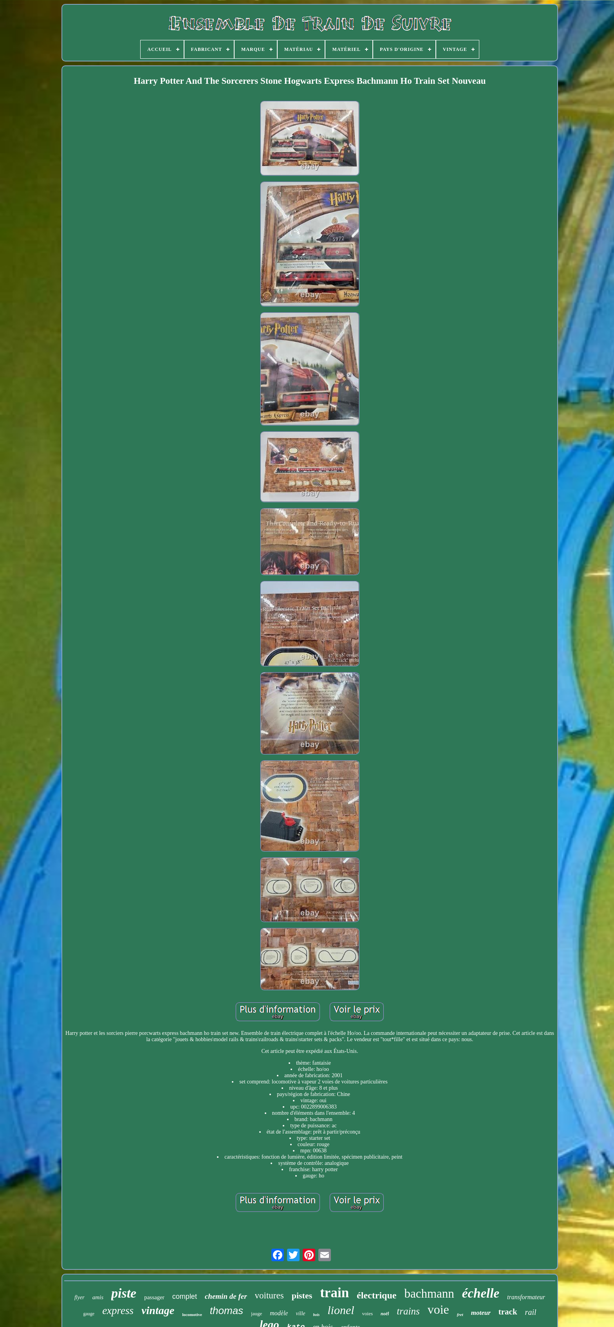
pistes (302, 1295)
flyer (79, 1297)
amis (97, 1297)
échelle (480, 1293)
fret (460, 1314)
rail (530, 1312)
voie (438, 1309)
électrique (376, 1295)
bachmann (429, 1293)
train (334, 1292)
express (118, 1310)
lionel (340, 1310)
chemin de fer (226, 1296)
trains (408, 1311)
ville (300, 1313)
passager (154, 1297)
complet (184, 1296)
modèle (279, 1313)
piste (123, 1293)
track (507, 1311)
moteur (481, 1312)
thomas (226, 1310)
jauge (256, 1313)
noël (385, 1313)
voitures (269, 1295)
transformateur (526, 1297)
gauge (88, 1313)
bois (316, 1315)
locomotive (192, 1314)
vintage (157, 1310)
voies (367, 1313)
